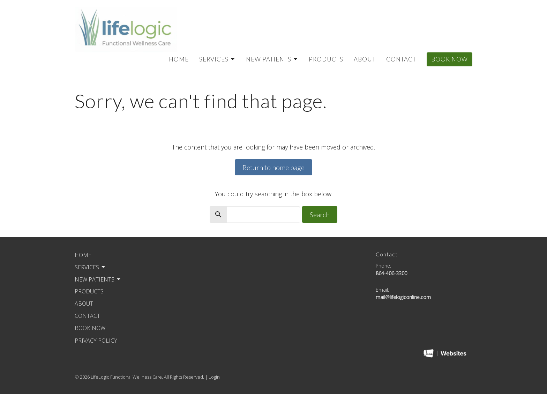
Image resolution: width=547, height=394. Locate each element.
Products (326, 59)
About (365, 59)
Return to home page (273, 167)
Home (179, 59)
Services (217, 59)
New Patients (272, 59)
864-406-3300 (391, 273)
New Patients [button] (98, 279)
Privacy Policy (96, 340)
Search (320, 214)
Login (214, 377)
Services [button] (90, 267)
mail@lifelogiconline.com (403, 297)
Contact (401, 59)
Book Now (449, 59)
